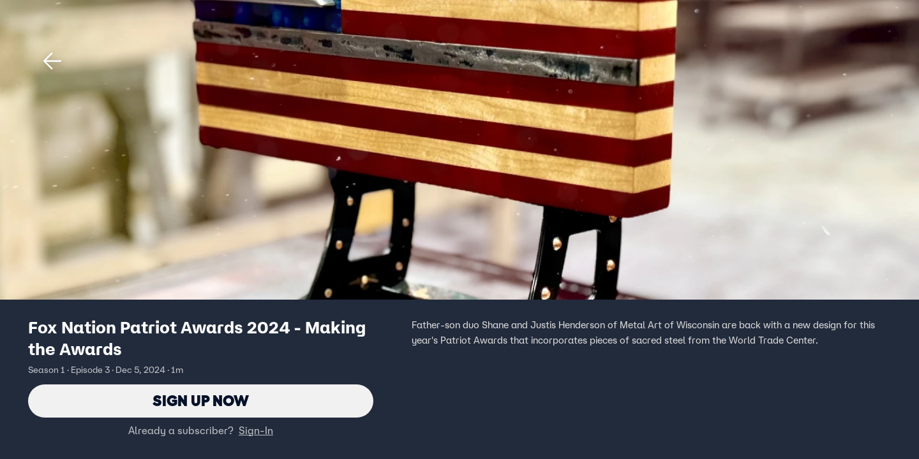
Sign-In (256, 430)
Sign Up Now (201, 400)
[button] (52, 61)
